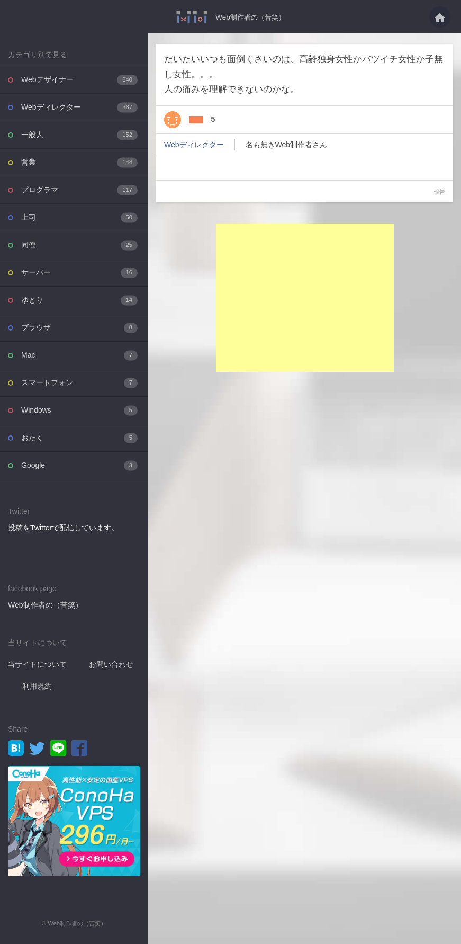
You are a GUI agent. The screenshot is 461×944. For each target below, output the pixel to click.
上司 (79, 217)
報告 (439, 192)
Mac (79, 355)
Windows (79, 410)
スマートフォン (79, 383)
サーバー (79, 273)
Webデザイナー (79, 80)
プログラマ (79, 190)
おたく (79, 438)
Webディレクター (79, 107)
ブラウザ (79, 328)
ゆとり (79, 300)
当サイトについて (37, 664)
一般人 (79, 135)
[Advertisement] (305, 298)
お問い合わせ (111, 664)
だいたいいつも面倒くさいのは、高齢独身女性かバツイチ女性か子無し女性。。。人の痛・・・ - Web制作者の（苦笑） (190, 17)
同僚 (79, 245)
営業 (79, 162)
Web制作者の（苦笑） (250, 17)
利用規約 (37, 686)
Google (79, 465)
